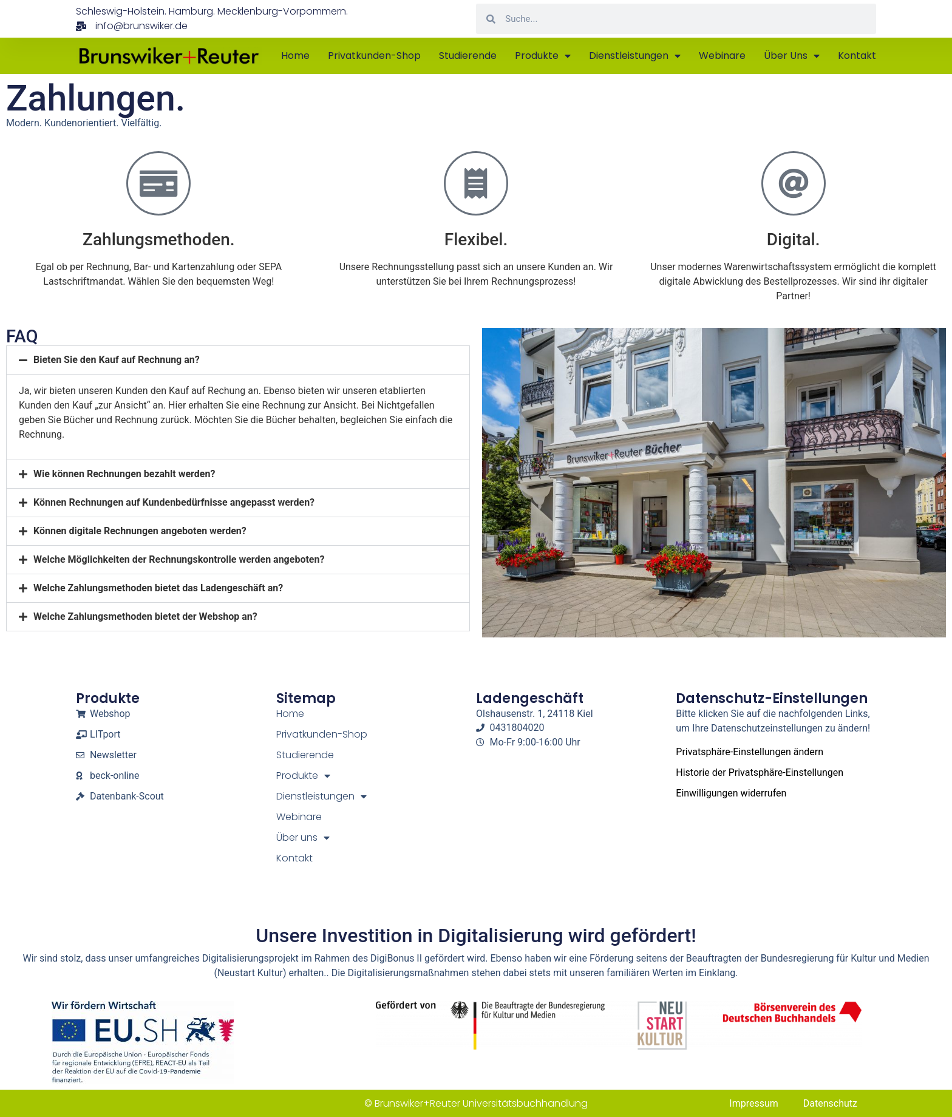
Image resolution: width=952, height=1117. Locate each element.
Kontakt (857, 56)
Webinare (722, 56)
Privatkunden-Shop (374, 56)
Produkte (543, 56)
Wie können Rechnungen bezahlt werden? (124, 474)
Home (295, 56)
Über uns (792, 56)
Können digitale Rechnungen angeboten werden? (139, 531)
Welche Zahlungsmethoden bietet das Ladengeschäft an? (158, 588)
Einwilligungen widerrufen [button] (731, 793)
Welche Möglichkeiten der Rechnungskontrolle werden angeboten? (178, 559)
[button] (238, 360)
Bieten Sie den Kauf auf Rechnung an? (116, 359)
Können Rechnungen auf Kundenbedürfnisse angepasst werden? (173, 502)
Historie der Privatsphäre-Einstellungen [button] (759, 772)
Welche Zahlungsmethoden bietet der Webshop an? (145, 616)
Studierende (468, 56)
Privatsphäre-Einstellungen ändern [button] (749, 752)
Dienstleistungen (635, 56)
